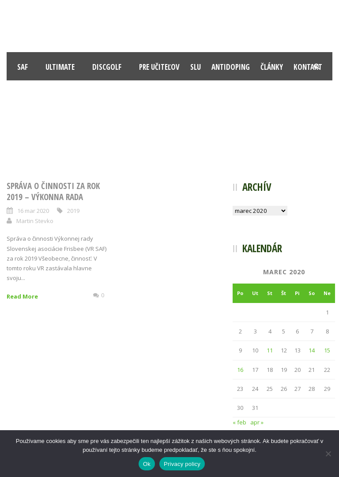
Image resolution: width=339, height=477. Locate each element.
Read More (22, 296)
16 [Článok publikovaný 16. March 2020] (240, 370)
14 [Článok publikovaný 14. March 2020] (312, 350)
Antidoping (230, 67)
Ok (147, 464)
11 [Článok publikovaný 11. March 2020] (270, 350)
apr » (257, 422)
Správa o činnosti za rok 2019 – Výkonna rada (53, 191)
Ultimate (60, 67)
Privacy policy (182, 464)
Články (271, 67)
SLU (195, 67)
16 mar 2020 (33, 211)
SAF (22, 67)
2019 (73, 211)
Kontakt (308, 67)
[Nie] (328, 453)
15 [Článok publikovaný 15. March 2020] (327, 350)
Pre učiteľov (159, 67)
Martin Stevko (34, 221)
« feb (239, 422)
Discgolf (106, 67)
